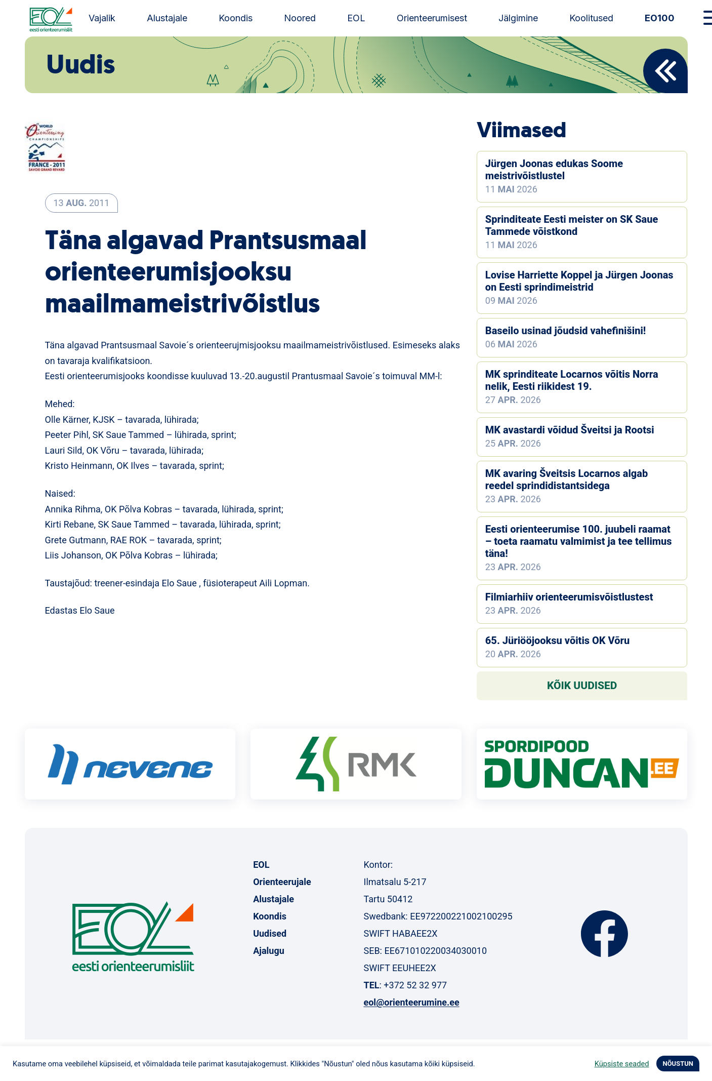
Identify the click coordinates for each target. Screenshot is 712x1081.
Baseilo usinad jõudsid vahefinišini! (565, 331)
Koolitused (591, 18)
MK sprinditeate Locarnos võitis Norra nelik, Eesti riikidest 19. (571, 380)
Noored (300, 18)
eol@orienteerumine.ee (411, 1002)
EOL (356, 18)
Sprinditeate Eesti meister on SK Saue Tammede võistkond (571, 225)
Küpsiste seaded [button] (622, 1063)
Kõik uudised (582, 685)
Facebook (604, 933)
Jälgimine (518, 18)
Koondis (236, 18)
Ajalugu (268, 950)
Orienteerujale (282, 881)
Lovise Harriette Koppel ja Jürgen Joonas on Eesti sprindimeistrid (579, 281)
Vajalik (102, 18)
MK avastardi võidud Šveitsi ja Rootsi (569, 430)
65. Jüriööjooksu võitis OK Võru (557, 640)
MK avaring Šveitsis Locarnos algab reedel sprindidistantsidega (566, 479)
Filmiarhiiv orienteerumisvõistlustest (569, 597)
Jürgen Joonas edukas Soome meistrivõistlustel (554, 169)
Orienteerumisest (432, 18)
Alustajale (167, 18)
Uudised (269, 933)
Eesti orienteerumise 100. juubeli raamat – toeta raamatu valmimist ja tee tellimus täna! (578, 541)
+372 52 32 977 (415, 985)
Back (665, 71)
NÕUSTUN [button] (677, 1063)
